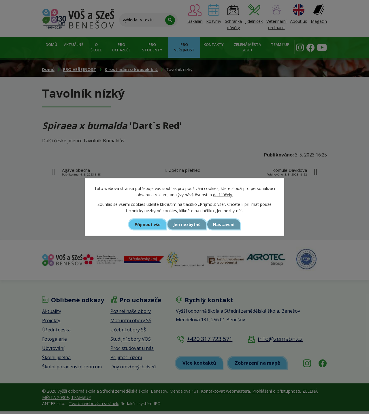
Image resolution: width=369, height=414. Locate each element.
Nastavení (226, 224)
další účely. (223, 194)
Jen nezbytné (187, 224)
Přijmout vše (145, 224)
